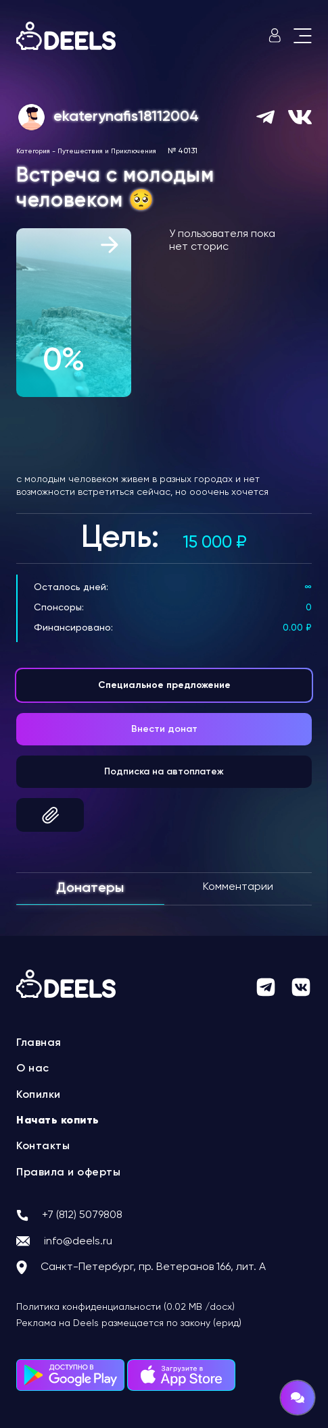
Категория (33, 151)
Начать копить (57, 1120)
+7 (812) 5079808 (82, 1215)
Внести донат (164, 729)
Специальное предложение (164, 685)
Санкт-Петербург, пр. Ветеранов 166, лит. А (153, 1267)
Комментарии (238, 887)
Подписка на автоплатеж (164, 771)
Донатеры (90, 888)
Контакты (43, 1146)
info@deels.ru (78, 1241)
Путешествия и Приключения (106, 151)
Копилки (38, 1095)
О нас (32, 1068)
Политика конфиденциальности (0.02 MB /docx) (125, 1307)
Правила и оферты (68, 1172)
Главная (39, 1043)
